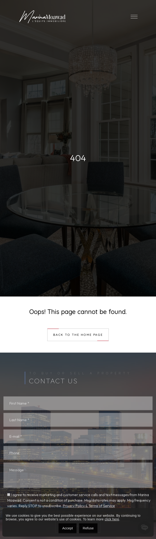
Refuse (88, 528)
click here (112, 519)
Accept (67, 528)
